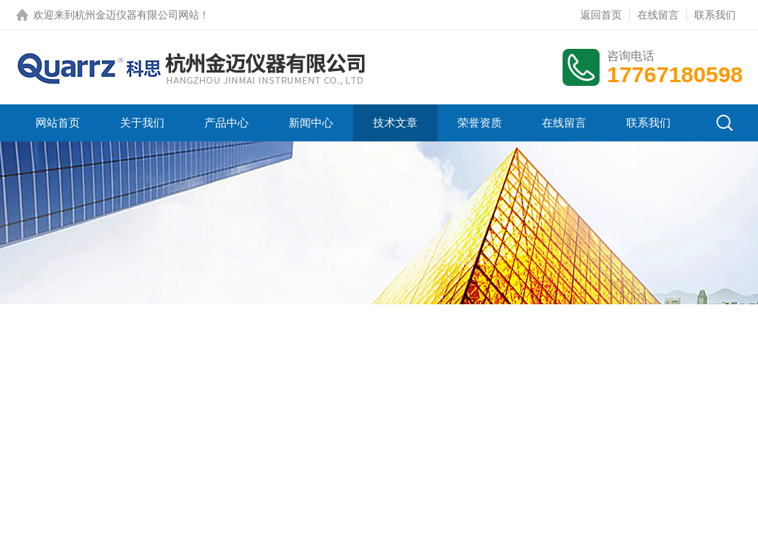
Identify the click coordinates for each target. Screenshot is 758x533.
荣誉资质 (479, 122)
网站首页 (58, 122)
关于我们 (142, 122)
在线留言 (658, 15)
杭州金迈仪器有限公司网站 (137, 15)
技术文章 (395, 122)
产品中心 (226, 122)
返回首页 (601, 15)
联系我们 (715, 15)
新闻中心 (311, 122)
